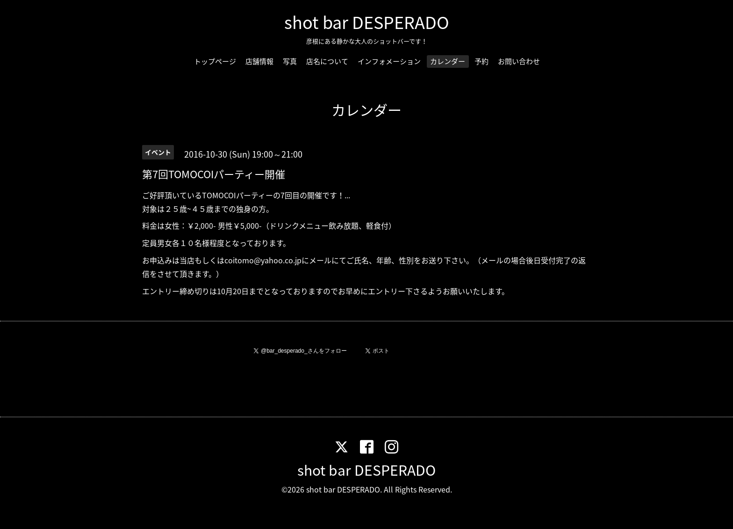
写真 (290, 61)
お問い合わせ (519, 61)
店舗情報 (259, 61)
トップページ (215, 61)
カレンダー (447, 61)
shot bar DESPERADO (366, 22)
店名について (327, 61)
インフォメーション (389, 61)
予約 (481, 61)
